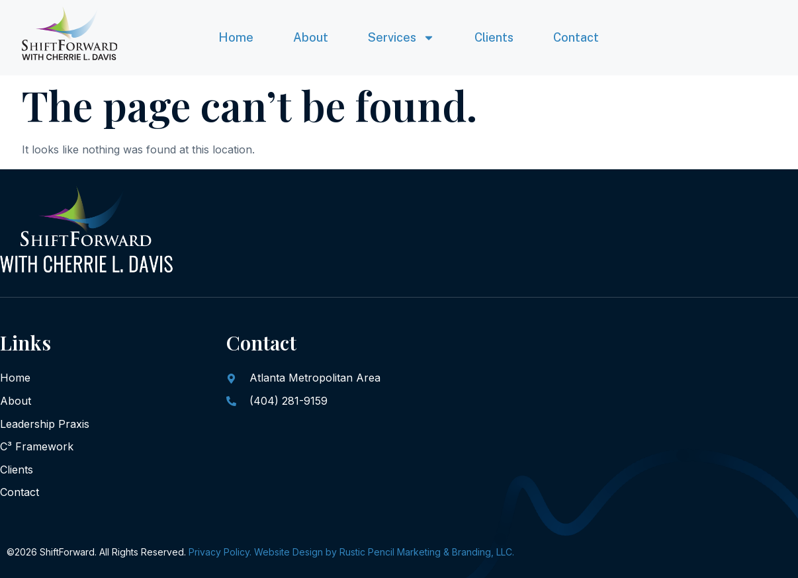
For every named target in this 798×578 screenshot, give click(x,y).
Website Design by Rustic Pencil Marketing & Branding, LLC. (384, 551)
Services (401, 37)
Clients (493, 37)
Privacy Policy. (220, 551)
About (310, 37)
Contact (576, 37)
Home (235, 37)
